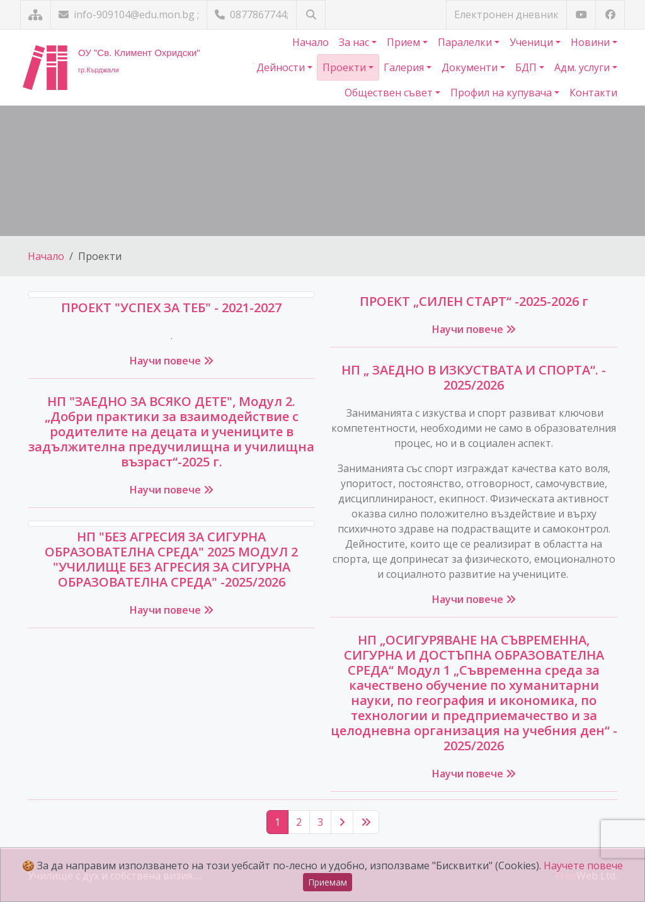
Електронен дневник (506, 14)
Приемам (327, 882)
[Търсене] (311, 15)
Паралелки (466, 42)
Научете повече (583, 865)
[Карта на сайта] (35, 15)
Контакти (593, 92)
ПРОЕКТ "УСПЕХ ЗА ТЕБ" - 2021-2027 (171, 307)
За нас (355, 42)
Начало (310, 42)
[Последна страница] (366, 822)
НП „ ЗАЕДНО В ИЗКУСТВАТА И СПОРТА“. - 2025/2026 (473, 377)
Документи (471, 67)
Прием (405, 42)
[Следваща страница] (342, 822)
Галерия (405, 67)
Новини (591, 42)
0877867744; (251, 14)
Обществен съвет (390, 92)
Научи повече (172, 361)
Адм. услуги (583, 67)
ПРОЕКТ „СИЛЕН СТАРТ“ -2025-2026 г (474, 301)
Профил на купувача (502, 92)
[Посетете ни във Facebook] (610, 15)
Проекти (345, 67)
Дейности (281, 67)
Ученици (533, 42)
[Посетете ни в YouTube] (581, 15)
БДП (527, 67)
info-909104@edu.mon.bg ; (129, 14)
